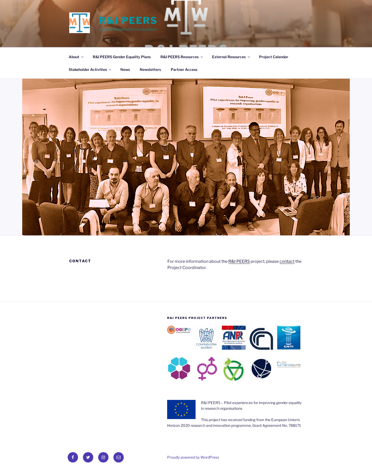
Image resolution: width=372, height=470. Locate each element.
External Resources (231, 57)
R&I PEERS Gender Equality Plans (122, 57)
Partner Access (184, 69)
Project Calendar (273, 57)
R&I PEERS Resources (182, 57)
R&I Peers (128, 20)
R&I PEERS (239, 261)
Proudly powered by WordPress (193, 457)
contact (287, 261)
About (76, 57)
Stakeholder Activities (90, 69)
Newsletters (150, 69)
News (125, 69)
